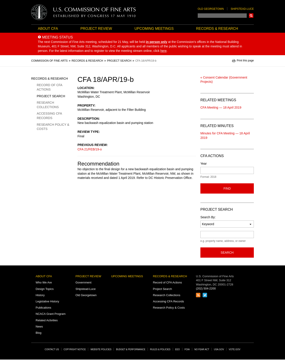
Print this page (245, 60)
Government (83, 282)
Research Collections (48, 105)
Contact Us (52, 349)
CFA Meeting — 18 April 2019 (220, 107)
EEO (177, 349)
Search (251, 15)
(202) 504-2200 (206, 288)
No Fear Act (201, 349)
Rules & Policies (160, 349)
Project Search (51, 96)
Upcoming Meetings (154, 28)
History (40, 295)
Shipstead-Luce (242, 8)
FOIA (187, 349)
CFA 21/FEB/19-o (89, 149)
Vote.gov (234, 349)
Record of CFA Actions (49, 87)
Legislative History (47, 301)
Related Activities (47, 320)
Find (227, 188)
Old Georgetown (211, 8)
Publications (43, 307)
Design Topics (45, 289)
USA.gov (219, 349)
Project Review (96, 28)
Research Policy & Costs (53, 127)
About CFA (48, 28)
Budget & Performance (130, 349)
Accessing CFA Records (49, 116)
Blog (38, 332)
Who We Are (44, 282)
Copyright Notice (75, 349)
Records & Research (217, 28)
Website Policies (100, 349)
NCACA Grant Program (50, 313)
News (39, 326)
